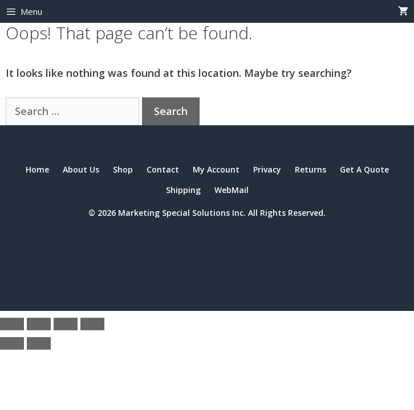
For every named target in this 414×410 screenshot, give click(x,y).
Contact (163, 169)
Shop (123, 169)
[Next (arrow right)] (39, 343)
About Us (81, 169)
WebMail (231, 189)
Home (37, 169)
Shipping (183, 189)
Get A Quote (364, 169)
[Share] (66, 324)
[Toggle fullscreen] (39, 324)
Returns (310, 169)
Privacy (267, 169)
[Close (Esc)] (92, 324)
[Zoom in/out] (12, 324)
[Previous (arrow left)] (12, 343)
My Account (216, 169)
